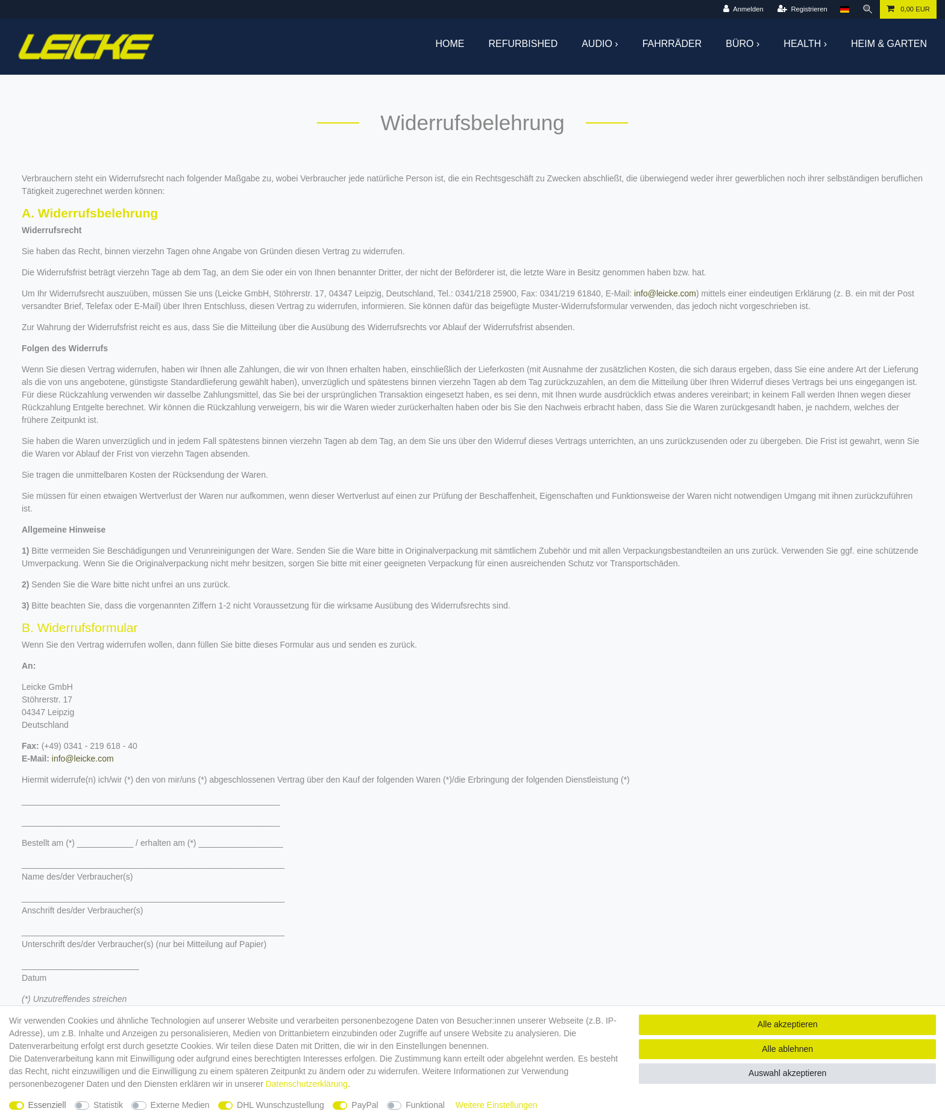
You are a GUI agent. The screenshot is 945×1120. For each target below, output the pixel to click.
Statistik (108, 1105)
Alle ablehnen (787, 1049)
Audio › (600, 44)
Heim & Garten (889, 44)
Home (450, 44)
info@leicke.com (665, 293)
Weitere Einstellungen (497, 1105)
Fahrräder (672, 44)
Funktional (425, 1105)
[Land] (845, 9)
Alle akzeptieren (788, 1024)
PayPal (364, 1105)
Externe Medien (180, 1105)
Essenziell (47, 1105)
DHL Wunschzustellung (280, 1105)
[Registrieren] (802, 9)
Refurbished (523, 44)
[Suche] (868, 9)
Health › (805, 44)
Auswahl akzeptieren (787, 1073)
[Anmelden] (743, 9)
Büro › (742, 44)
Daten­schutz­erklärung (307, 1084)
